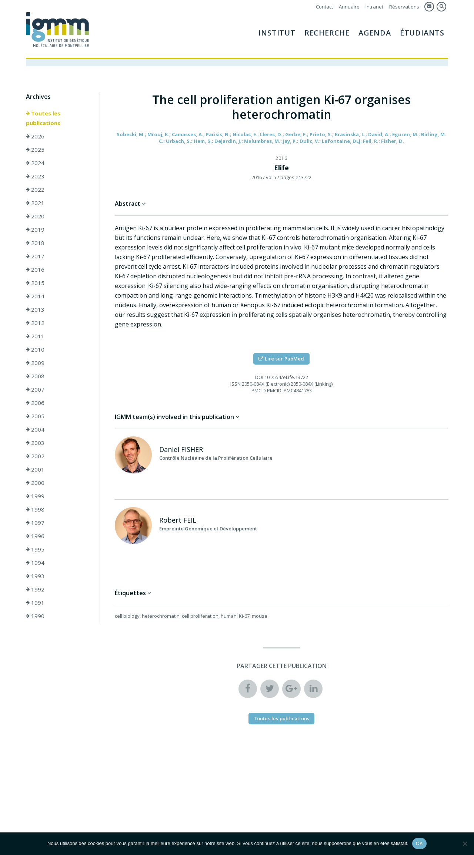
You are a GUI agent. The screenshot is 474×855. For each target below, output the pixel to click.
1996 (35, 537)
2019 (35, 230)
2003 (35, 443)
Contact (324, 6)
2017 (35, 257)
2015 (35, 284)
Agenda (374, 33)
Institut (276, 33)
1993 (35, 577)
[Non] (464, 843)
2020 (35, 217)
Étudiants (422, 33)
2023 (35, 177)
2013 (35, 310)
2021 (35, 204)
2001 (35, 470)
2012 (35, 324)
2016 (35, 270)
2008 (35, 377)
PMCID (258, 391)
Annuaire (349, 6)
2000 (35, 483)
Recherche (327, 33)
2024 (35, 164)
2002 (35, 457)
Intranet (374, 6)
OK (419, 843)
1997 (35, 523)
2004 (35, 430)
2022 (35, 190)
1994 (35, 563)
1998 (35, 510)
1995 (35, 550)
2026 (35, 137)
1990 (35, 617)
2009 (35, 364)
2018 (35, 244)
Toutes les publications (43, 119)
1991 (35, 603)
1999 (35, 497)
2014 (35, 297)
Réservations (404, 6)
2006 (35, 404)
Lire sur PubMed (281, 359)
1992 (35, 590)
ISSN (235, 385)
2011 (35, 337)
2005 (35, 417)
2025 (35, 150)
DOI (259, 378)
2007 (35, 390)
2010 (35, 350)
